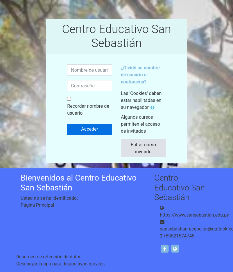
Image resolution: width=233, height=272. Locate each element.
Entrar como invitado (143, 148)
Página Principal (37, 205)
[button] (153, 107)
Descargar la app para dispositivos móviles (60, 263)
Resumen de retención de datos (48, 257)
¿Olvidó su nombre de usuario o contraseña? (140, 74)
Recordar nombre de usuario (88, 109)
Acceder (89, 129)
